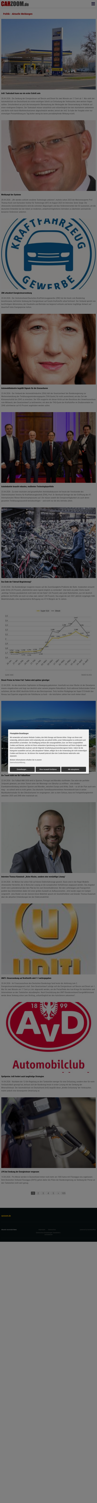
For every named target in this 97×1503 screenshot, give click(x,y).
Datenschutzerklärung (17, 762)
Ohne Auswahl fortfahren (48, 769)
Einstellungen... (22, 769)
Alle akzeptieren (73, 769)
